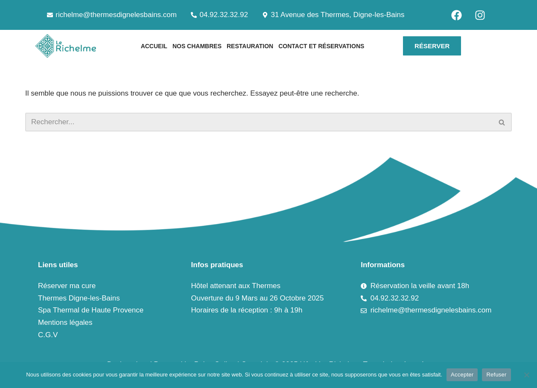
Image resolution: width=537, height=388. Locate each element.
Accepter (462, 374)
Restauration (250, 46)
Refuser (496, 374)
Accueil (154, 46)
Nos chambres (197, 46)
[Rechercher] (259, 122)
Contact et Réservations (321, 46)
